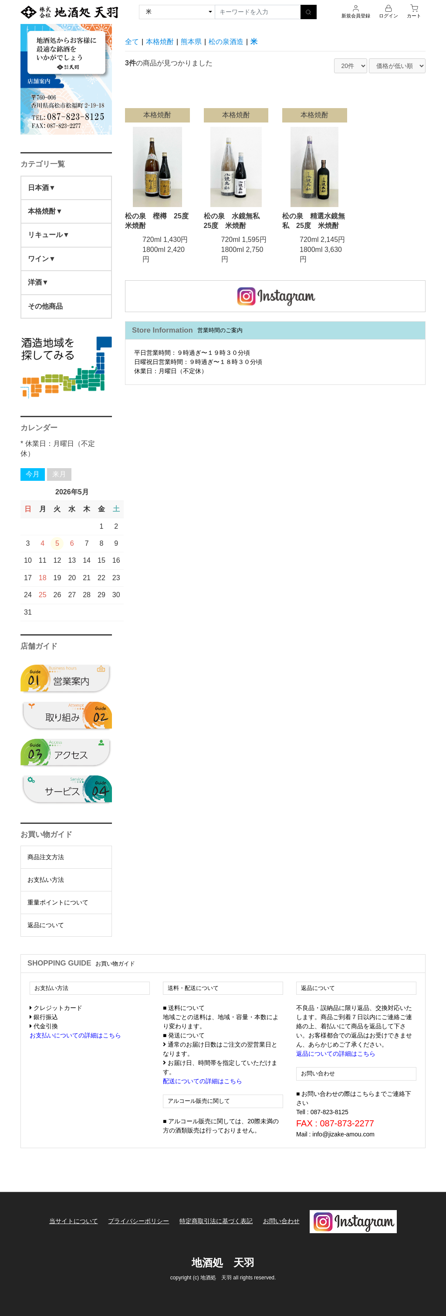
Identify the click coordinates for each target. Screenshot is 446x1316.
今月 (33, 474)
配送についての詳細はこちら (202, 1081)
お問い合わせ (281, 1220)
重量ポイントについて (57, 902)
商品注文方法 (45, 857)
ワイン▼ (42, 258)
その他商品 (45, 306)
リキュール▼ (49, 234)
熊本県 (191, 41)
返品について (45, 925)
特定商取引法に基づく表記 (216, 1220)
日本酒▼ (42, 187)
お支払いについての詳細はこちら (75, 1035)
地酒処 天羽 (223, 1262)
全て (132, 41)
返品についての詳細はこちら (335, 1053)
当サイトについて (72, 1220)
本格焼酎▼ (45, 211)
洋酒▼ (38, 282)
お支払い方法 (45, 879)
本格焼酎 (160, 41)
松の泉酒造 (226, 41)
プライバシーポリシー (138, 1220)
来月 (59, 474)
